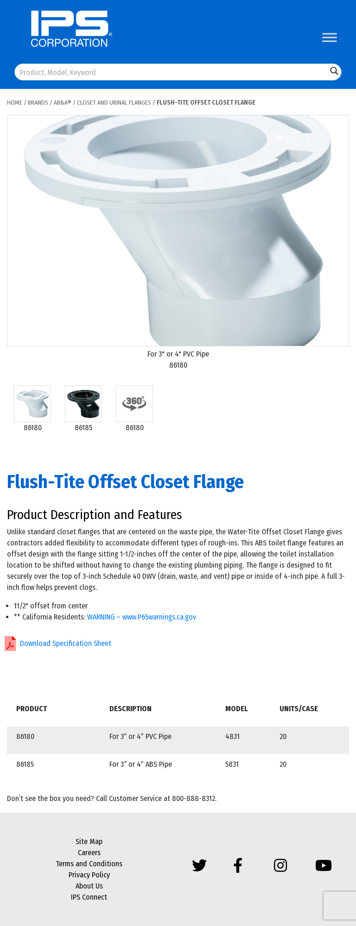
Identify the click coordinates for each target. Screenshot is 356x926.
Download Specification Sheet (65, 643)
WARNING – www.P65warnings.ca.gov (141, 617)
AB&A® (62, 102)
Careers (89, 852)
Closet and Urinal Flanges (114, 102)
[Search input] (171, 72)
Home (14, 102)
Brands (38, 102)
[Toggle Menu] (329, 37)
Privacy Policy (89, 874)
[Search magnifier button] (334, 71)
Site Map (89, 841)
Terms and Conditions (89, 863)
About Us (89, 886)
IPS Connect (89, 897)
